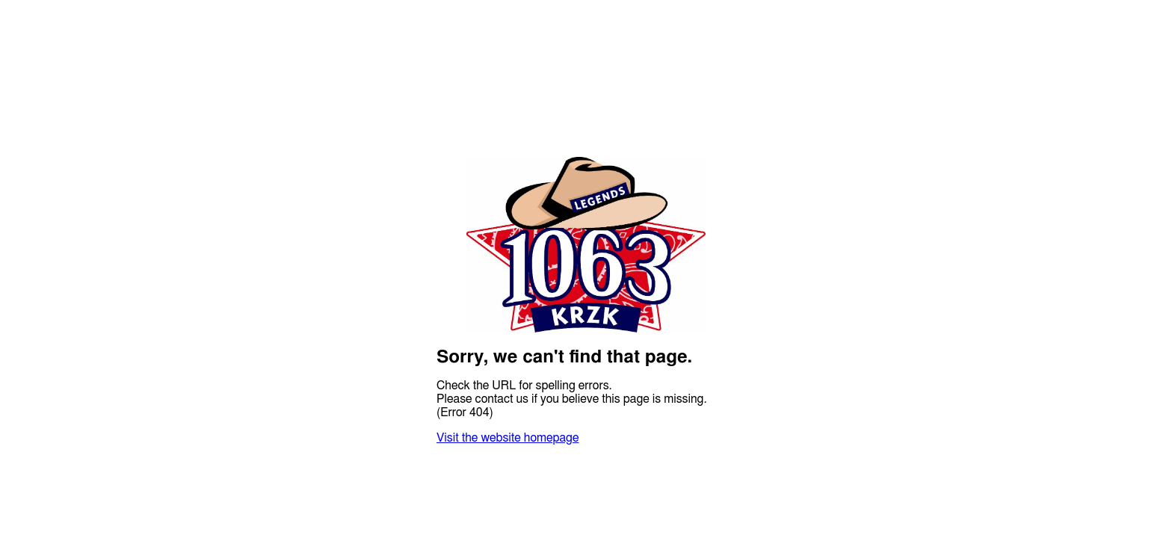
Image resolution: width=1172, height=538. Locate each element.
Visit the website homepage (508, 438)
